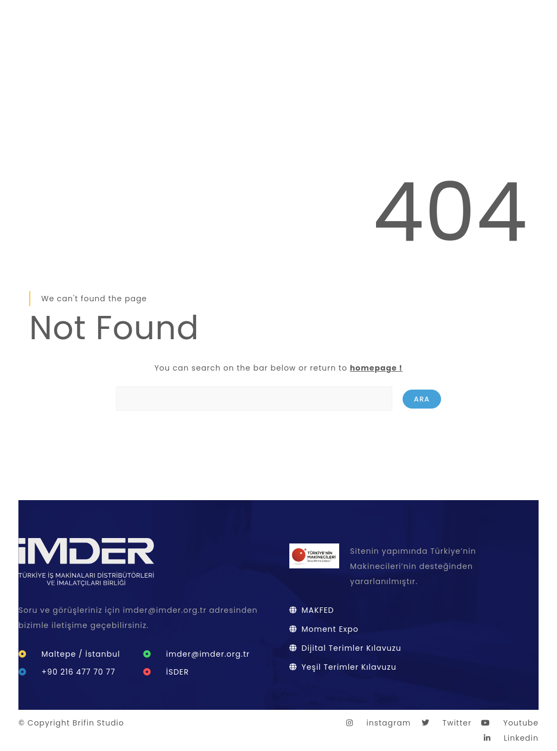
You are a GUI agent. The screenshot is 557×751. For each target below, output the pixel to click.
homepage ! (376, 367)
